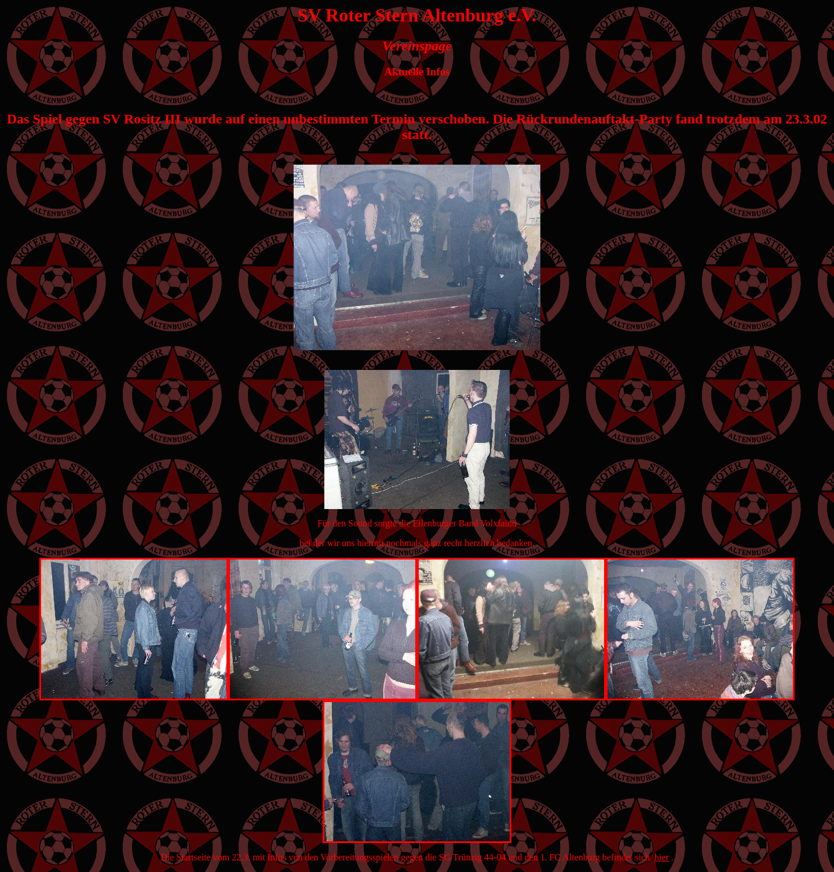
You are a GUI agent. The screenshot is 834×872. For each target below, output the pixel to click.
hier (661, 857)
